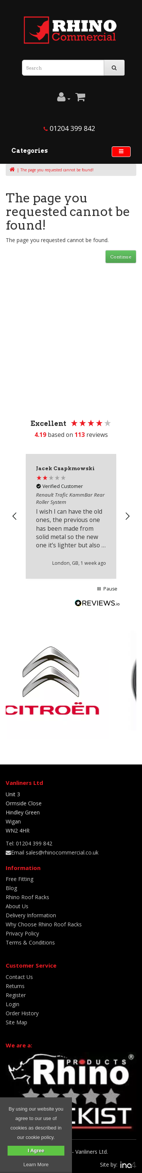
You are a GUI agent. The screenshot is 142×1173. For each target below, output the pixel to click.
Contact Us (19, 976)
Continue (120, 256)
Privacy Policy (22, 933)
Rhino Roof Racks (27, 897)
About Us (17, 906)
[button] (15, 516)
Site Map (16, 1022)
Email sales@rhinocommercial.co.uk (52, 852)
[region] (71, 516)
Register (16, 995)
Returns (15, 986)
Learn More (35, 1164)
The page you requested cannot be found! (57, 169)
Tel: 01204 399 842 (29, 843)
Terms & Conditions (30, 942)
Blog (11, 888)
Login (12, 1004)
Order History (22, 1013)
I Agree (36, 1150)
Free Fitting (19, 878)
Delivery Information (31, 915)
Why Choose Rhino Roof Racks (44, 924)
